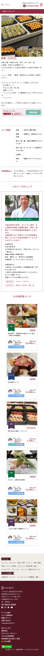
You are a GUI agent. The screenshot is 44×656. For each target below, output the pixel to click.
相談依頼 (33, 112)
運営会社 (4, 631)
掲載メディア (6, 618)
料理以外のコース (34, 569)
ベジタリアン (6, 569)
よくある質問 (6, 641)
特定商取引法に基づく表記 (10, 639)
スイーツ (24, 569)
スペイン (29, 563)
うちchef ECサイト (8, 623)
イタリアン (12, 563)
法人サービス (6, 628)
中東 (2, 566)
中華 (34, 563)
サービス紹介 (6, 612)
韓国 (39, 563)
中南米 (13, 566)
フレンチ (4, 563)
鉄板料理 (29, 566)
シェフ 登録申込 (7, 615)
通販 (37, 577)
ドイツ (8, 566)
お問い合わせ (6, 620)
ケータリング (22, 577)
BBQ (35, 566)
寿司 (23, 563)
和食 (19, 563)
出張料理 (4, 577)
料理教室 (31, 577)
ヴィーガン (15, 569)
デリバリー (12, 577)
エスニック (21, 566)
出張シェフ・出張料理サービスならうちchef (22, 649)
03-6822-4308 (8, 604)
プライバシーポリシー (9, 633)
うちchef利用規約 (7, 636)
